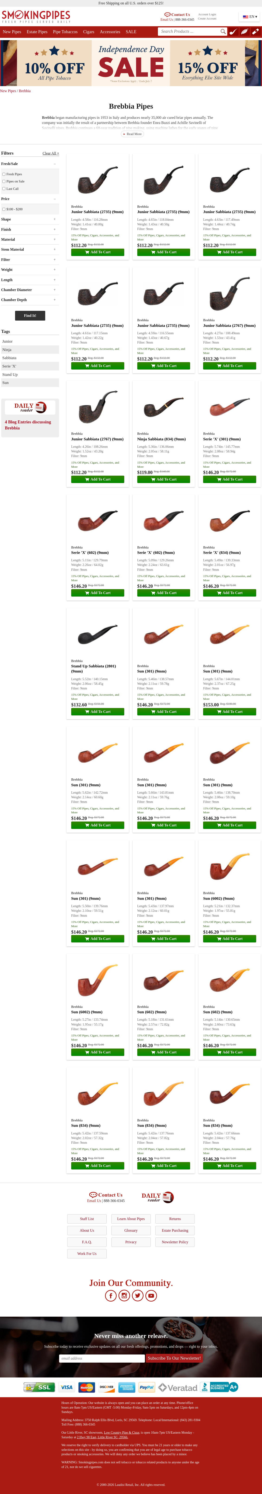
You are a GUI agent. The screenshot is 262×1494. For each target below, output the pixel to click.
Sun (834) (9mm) (85, 1125)
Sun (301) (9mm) (151, 671)
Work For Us (86, 1254)
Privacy (131, 1242)
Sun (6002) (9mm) (218, 898)
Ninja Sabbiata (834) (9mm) (161, 439)
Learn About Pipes (131, 1219)
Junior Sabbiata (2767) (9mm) (229, 325)
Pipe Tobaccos (65, 31)
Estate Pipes (37, 31)
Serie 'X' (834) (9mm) (222, 552)
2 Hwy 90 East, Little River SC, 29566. (102, 1437)
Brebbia (25, 91)
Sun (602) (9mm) (151, 1012)
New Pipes (12, 31)
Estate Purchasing (175, 1230)
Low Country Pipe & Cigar (121, 1432)
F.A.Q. (87, 1242)
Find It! (30, 316)
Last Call (12, 189)
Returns (175, 1219)
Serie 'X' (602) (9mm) (90, 552)
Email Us (166, 19)
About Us (87, 1230)
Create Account (207, 18)
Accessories (110, 31)
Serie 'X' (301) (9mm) (222, 439)
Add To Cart (98, 252)
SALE (131, 31)
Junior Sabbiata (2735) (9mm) (97, 211)
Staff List (87, 1219)
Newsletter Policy (175, 1242)
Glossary (131, 1230)
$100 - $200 (14, 209)
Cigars (88, 31)
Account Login (207, 14)
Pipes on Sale (15, 181)
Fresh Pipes (14, 174)
